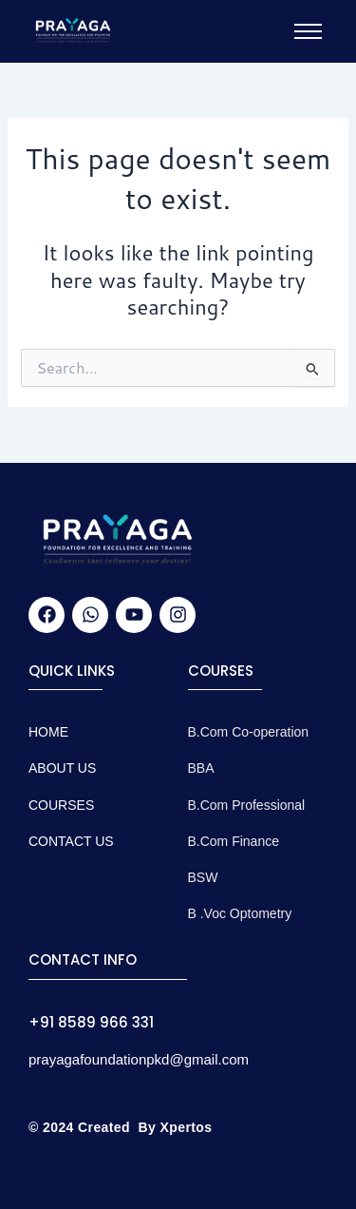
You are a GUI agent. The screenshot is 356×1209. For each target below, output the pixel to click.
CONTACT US (71, 841)
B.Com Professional (247, 805)
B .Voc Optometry (240, 913)
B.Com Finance (233, 841)
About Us (62, 768)
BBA (201, 768)
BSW (203, 877)
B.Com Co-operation (248, 731)
